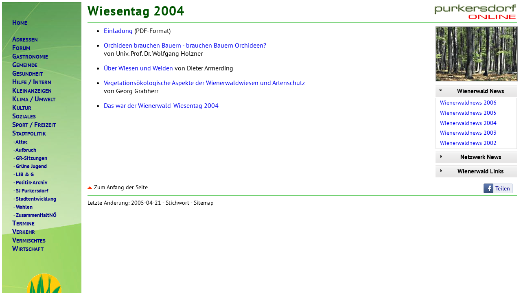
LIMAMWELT (33, 99)
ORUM (21, 48)
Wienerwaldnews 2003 (468, 132)
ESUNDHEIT (27, 73)
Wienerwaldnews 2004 (468, 123)
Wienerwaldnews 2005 (468, 112)
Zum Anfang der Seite (118, 187)
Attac (20, 141)
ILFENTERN (31, 82)
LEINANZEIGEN (32, 90)
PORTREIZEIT (34, 124)
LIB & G (23, 174)
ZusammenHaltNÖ (34, 215)
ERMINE (23, 223)
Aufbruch (24, 149)
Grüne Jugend (29, 166)
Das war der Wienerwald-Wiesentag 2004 (161, 105)
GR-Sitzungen (29, 158)
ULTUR (21, 107)
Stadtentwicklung (34, 198)
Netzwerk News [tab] (469, 157)
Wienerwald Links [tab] (470, 171)
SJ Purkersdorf (30, 190)
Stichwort (177, 202)
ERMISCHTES (29, 240)
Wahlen (22, 206)
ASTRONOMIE (30, 56)
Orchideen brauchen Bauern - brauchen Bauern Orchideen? (185, 45)
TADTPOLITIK (29, 133)
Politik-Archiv (29, 182)
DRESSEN (25, 39)
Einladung (118, 30)
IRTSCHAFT (28, 249)
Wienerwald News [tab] (471, 91)
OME (19, 22)
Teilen (502, 188)
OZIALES (24, 116)
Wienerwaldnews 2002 (468, 142)
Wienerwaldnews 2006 (468, 102)
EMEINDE (24, 65)
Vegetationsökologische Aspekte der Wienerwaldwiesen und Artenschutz (204, 83)
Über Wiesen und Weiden (138, 68)
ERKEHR (23, 231)
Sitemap (204, 202)
